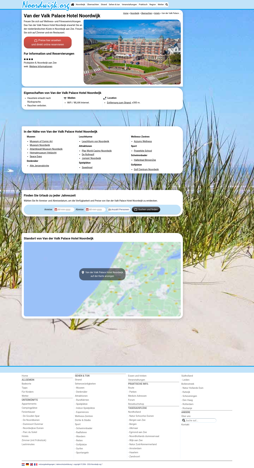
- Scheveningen (189, 396)
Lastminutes (28, 444)
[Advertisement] (208, 84)
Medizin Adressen (137, 396)
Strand (104, 4)
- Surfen (79, 448)
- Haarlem (133, 452)
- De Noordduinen (31, 420)
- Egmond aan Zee (137, 432)
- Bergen (132, 424)
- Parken (132, 392)
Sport (78, 424)
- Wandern (80, 436)
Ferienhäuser (28, 412)
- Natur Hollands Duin (192, 388)
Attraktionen (81, 396)
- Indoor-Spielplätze (85, 408)
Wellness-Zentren (84, 416)
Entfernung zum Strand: (119, 102)
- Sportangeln (82, 452)
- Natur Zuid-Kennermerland (142, 444)
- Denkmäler (81, 392)
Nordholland (134, 412)
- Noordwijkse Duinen (33, 428)
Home (25, 375)
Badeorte (26, 383)
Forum (131, 400)
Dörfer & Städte (83, 420)
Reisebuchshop (136, 404)
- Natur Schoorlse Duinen (141, 416)
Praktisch (143, 4)
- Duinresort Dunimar (32, 424)
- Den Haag (187, 400)
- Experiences (82, 412)
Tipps (25, 387)
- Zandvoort (134, 456)
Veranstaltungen (129, 4)
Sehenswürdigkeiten (85, 383)
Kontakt (185, 424)
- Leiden (185, 380)
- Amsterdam (135, 448)
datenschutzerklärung (64, 464)
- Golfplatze (81, 444)
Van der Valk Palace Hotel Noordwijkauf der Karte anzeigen (102, 274)
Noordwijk (80, 4)
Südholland (187, 375)
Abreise (80, 209)
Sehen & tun (114, 4)
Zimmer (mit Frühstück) (34, 440)
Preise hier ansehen (47, 43)
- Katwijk (185, 392)
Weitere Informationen (40, 66)
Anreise (48, 209)
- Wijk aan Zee (135, 440)
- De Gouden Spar (31, 416)
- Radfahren (81, 432)
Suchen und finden (146, 209)
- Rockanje (186, 408)
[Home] (72, 4)
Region (152, 4)
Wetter (161, 4)
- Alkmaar (133, 428)
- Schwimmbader (83, 428)
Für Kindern (28, 392)
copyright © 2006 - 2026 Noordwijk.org (87, 464)
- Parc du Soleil (29, 432)
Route (131, 387)
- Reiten (79, 440)
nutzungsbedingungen (47, 464)
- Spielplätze (81, 404)
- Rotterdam (187, 404)
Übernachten (93, 4)
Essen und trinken (137, 375)
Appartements (29, 404)
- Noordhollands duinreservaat (143, 436)
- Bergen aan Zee (136, 420)
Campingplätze (29, 408)
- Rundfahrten (82, 400)
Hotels (25, 436)
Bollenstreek (187, 384)
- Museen (80, 387)
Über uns (186, 416)
